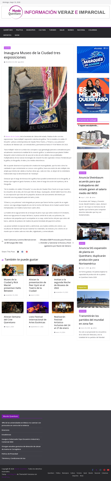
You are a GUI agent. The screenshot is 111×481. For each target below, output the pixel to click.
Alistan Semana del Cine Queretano (12, 319)
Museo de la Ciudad (12, 136)
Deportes (7, 35)
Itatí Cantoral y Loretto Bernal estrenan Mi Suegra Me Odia (19, 241)
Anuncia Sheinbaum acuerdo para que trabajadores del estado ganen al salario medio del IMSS (93, 185)
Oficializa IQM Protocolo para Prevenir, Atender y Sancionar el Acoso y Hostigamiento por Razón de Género (56, 243)
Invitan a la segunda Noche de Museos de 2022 (62, 283)
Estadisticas (6, 435)
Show (17, 35)
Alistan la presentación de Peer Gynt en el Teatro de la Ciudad (37, 285)
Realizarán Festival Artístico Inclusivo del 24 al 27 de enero (62, 322)
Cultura (42, 30)
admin (22, 62)
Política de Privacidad (10, 454)
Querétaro (8, 30)
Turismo (52, 30)
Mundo (71, 30)
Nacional (81, 30)
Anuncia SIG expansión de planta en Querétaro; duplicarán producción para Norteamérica (93, 255)
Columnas (92, 30)
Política (19, 30)
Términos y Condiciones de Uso (13, 458)
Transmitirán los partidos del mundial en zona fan (91, 319)
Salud (62, 30)
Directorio (5, 430)
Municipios (30, 30)
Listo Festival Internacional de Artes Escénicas (37, 319)
